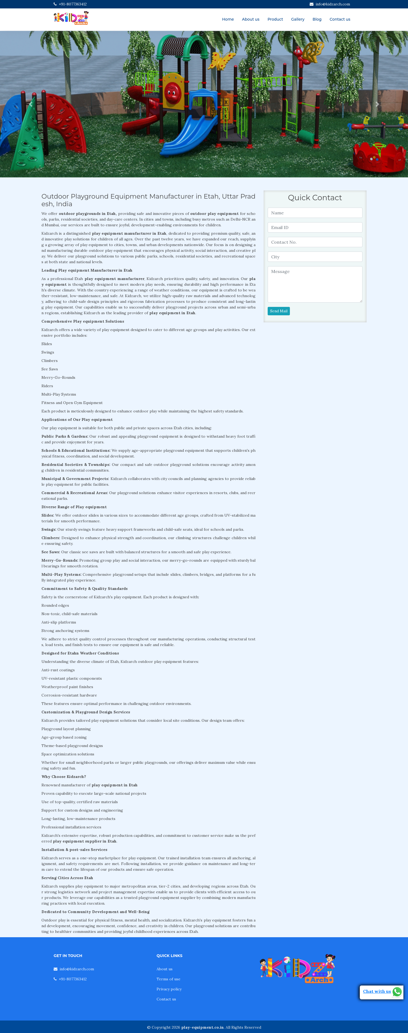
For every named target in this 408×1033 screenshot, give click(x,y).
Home (228, 19)
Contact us (340, 19)
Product (275, 19)
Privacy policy (169, 989)
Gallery (298, 19)
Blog (317, 19)
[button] (30, 104)
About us (250, 19)
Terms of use (168, 979)
